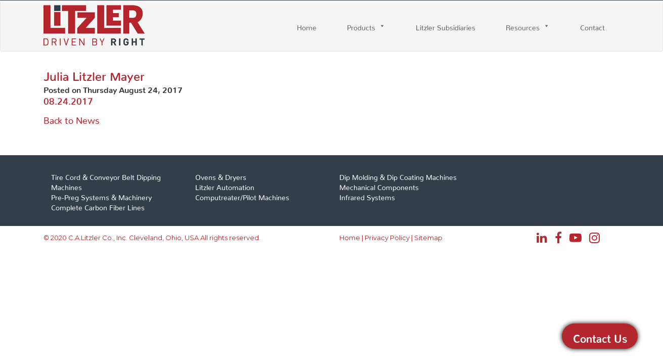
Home (307, 25)
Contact (592, 25)
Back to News (71, 118)
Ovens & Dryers (220, 175)
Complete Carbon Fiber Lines (98, 205)
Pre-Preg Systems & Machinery (101, 195)
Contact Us (600, 336)
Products (361, 25)
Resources (523, 25)
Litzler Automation (224, 185)
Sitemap (428, 238)
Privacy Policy (387, 238)
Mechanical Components (379, 185)
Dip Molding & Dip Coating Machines (398, 175)
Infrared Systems (367, 195)
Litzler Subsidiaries (445, 25)
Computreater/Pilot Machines (242, 195)
